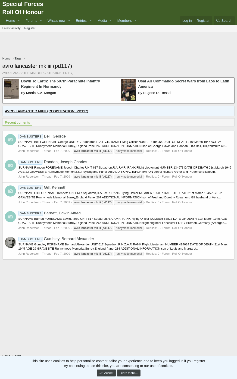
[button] (19, 20)
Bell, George (42, 136)
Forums (31, 20)
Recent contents (17, 122)
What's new (56, 20)
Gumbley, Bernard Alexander (56, 239)
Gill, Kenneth (42, 187)
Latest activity (11, 28)
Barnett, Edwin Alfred (49, 213)
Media (102, 20)
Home (10, 20)
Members (124, 20)
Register (29, 28)
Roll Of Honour (182, 151)
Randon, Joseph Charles (52, 162)
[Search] (224, 20)
